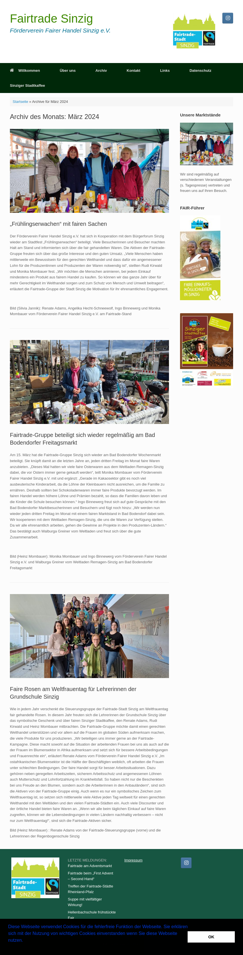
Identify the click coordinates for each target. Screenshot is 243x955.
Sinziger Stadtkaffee (27, 85)
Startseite (20, 101)
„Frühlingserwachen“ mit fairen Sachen (58, 224)
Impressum (133, 860)
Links (165, 70)
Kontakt (133, 70)
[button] (9, 947)
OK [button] (211, 937)
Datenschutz (200, 70)
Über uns (67, 70)
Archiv (101, 70)
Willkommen (25, 70)
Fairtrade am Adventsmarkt (90, 866)
